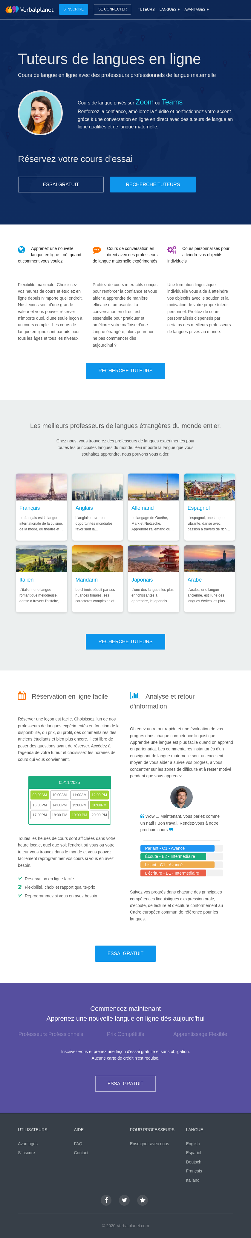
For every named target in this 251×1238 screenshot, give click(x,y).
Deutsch (193, 1162)
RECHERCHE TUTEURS (153, 184)
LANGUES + (170, 9)
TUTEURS (146, 9)
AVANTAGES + (196, 9)
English (193, 1143)
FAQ (78, 1143)
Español (193, 1152)
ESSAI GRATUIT (61, 184)
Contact (81, 1152)
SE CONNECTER (112, 9)
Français (194, 1171)
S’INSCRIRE (73, 9)
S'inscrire (26, 1152)
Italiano (193, 1180)
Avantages (28, 1143)
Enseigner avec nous (149, 1143)
